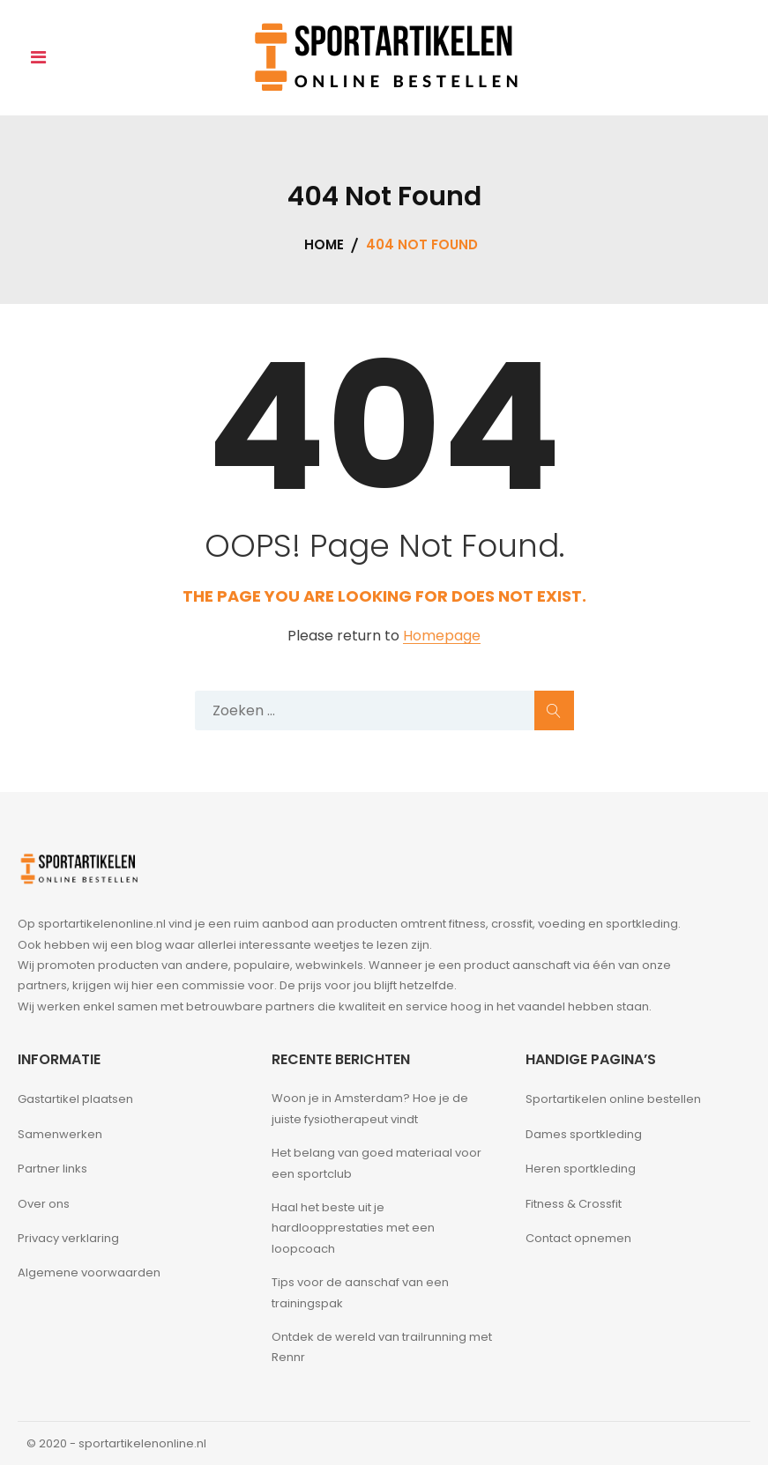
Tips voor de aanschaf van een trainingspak (360, 1292)
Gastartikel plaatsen (75, 1099)
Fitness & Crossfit (574, 1203)
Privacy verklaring (68, 1238)
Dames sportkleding (584, 1134)
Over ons (44, 1203)
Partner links (52, 1168)
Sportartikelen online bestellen (613, 1099)
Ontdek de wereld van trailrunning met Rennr (382, 1346)
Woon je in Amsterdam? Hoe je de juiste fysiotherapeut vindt (370, 1108)
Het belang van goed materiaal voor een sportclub (376, 1162)
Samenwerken (60, 1134)
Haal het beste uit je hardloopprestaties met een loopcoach (353, 1228)
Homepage (442, 636)
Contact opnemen (578, 1238)
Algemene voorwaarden (89, 1272)
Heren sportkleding (581, 1168)
